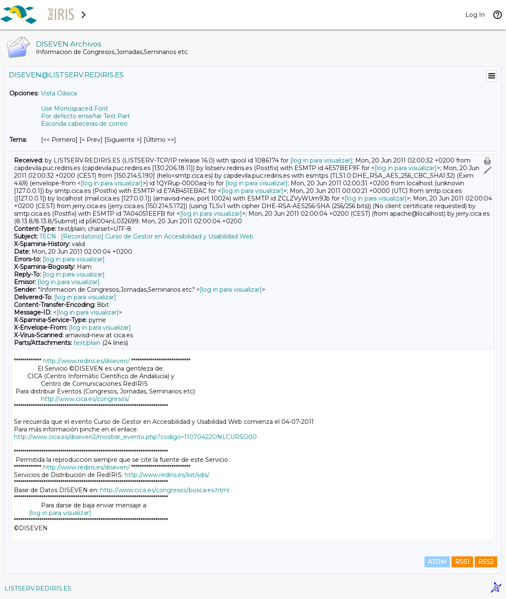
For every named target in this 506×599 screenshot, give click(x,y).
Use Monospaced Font (74, 108)
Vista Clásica (59, 93)
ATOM (437, 562)
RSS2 (486, 562)
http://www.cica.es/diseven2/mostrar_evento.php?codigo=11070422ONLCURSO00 (135, 437)
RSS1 (462, 562)
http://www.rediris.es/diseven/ (86, 361)
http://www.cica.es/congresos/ (85, 399)
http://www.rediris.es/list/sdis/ (167, 475)
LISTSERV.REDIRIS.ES (38, 588)
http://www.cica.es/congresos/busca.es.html (164, 490)
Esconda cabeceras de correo (84, 123)
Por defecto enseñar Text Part (85, 116)
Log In (475, 15)
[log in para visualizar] (321, 160)
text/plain (87, 343)
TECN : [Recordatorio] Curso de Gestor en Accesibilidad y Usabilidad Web (146, 236)
